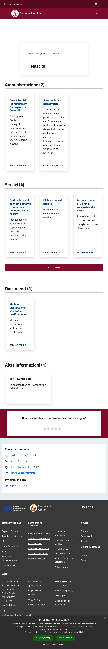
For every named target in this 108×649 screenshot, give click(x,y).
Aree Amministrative (12, 536)
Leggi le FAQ (34, 599)
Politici (5, 551)
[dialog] (54, 632)
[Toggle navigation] (5, 13)
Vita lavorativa (35, 543)
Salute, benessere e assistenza (64, 559)
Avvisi (84, 541)
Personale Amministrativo (9, 558)
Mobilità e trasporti (37, 558)
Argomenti (42, 53)
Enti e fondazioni (10, 546)
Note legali (60, 595)
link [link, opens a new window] (81, 632)
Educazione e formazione (61, 533)
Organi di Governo (10, 531)
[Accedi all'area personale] (96, 4)
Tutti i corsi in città (21, 379)
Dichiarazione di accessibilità (62, 602)
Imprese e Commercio (38, 548)
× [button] (105, 618)
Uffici (4, 541)
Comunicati (86, 536)
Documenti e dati (10, 565)
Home (30, 53)
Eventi (84, 560)
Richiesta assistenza (38, 604)
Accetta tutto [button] (43, 638)
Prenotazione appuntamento (35, 583)
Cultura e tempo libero (39, 538)
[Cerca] (102, 13)
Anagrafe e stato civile (39, 533)
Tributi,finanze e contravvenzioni (62, 550)
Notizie (84, 531)
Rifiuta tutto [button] (65, 638)
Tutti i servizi (54, 267)
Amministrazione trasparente (63, 583)
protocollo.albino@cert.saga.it (17, 615)
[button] (54, 644)
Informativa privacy (64, 590)
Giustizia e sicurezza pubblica (64, 542)
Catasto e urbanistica (38, 553)
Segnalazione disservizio (34, 592)
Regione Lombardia (13, 4)
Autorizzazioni (61, 566)
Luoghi (84, 555)
